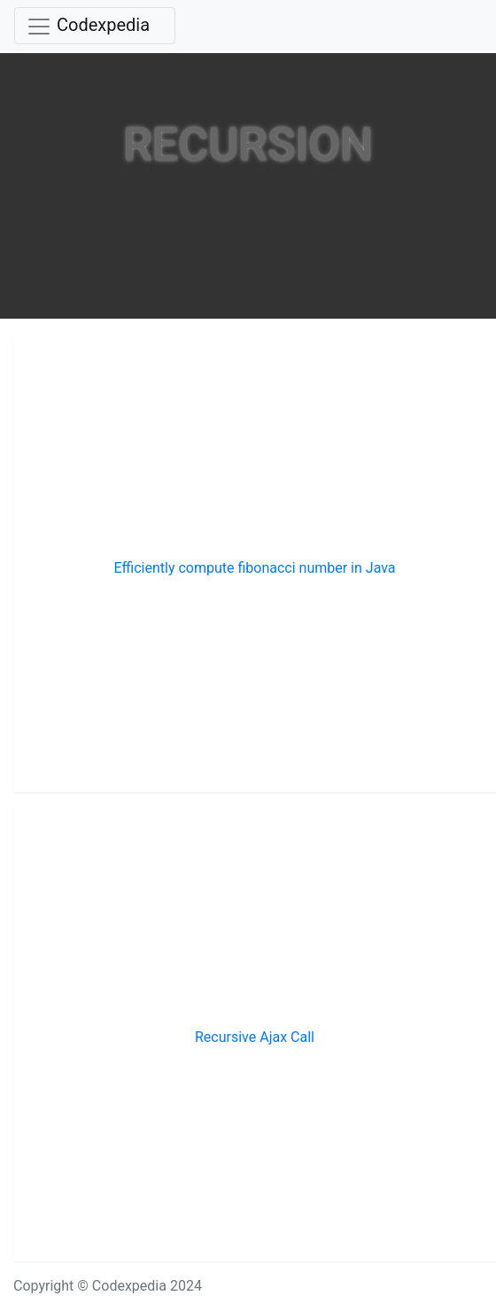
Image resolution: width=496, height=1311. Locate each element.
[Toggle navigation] (94, 25)
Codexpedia (103, 24)
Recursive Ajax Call (254, 1037)
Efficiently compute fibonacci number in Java (254, 567)
